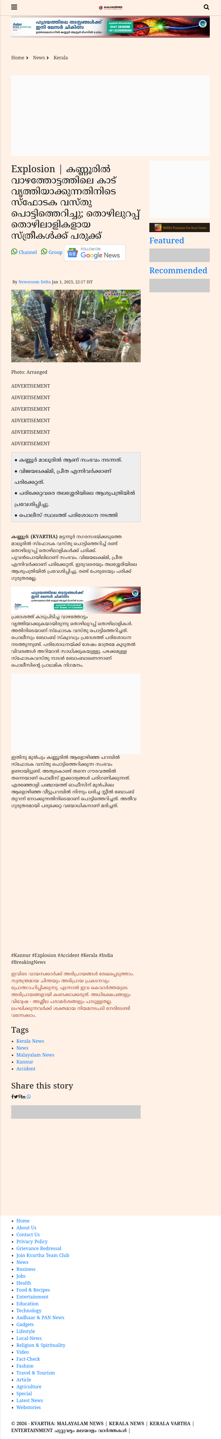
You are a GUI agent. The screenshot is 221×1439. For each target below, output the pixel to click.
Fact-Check (28, 1359)
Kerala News (30, 1041)
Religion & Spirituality (40, 1346)
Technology (28, 1311)
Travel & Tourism (35, 1373)
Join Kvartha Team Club (42, 1256)
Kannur (24, 1062)
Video (22, 1352)
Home (17, 58)
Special (24, 1394)
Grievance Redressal (38, 1249)
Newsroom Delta (34, 282)
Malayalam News (35, 1055)
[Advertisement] (110, 115)
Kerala (61, 58)
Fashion (25, 1366)
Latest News (29, 1401)
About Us (26, 1228)
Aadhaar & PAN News (40, 1318)
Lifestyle (25, 1332)
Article (23, 1380)
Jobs (21, 1276)
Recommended (178, 271)
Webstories (28, 1408)
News (39, 58)
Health (23, 1283)
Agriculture (28, 1387)
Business (25, 1270)
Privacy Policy (31, 1242)
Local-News (29, 1339)
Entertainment (32, 1297)
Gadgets (25, 1325)
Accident (25, 1069)
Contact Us (28, 1235)
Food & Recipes (33, 1290)
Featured (166, 241)
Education (27, 1304)
